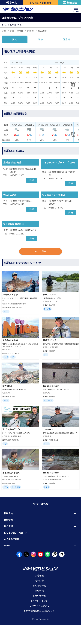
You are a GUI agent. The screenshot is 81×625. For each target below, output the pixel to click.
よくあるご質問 (11, 539)
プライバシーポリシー (39, 600)
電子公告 (39, 580)
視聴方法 (70, 2)
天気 (14, 39)
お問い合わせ (39, 595)
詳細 (32, 180)
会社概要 (39, 575)
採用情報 (39, 590)
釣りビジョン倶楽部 (40, 3)
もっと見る (40, 251)
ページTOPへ (40, 503)
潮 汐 (40, 39)
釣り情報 (8, 526)
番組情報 (8, 519)
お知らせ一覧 (39, 585)
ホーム (11, 2)
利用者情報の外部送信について (39, 610)
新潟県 (30, 30)
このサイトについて (39, 605)
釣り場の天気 (15, 24)
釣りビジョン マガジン (15, 532)
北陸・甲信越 (16, 30)
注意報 (66, 39)
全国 (4, 30)
